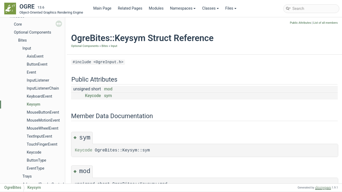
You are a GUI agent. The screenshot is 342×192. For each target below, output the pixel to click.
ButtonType (36, 160)
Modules (156, 8)
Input (26, 48)
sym (108, 95)
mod (108, 89)
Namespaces (183, 8)
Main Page (102, 8)
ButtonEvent (37, 64)
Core (18, 24)
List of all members (325, 23)
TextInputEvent (39, 136)
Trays (27, 176)
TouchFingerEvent (42, 144)
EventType (35, 168)
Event (31, 72)
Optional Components (32, 32)
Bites (22, 40)
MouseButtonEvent (43, 112)
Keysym (33, 104)
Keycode (34, 152)
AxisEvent (35, 56)
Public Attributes (300, 23)
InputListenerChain (43, 88)
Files (230, 8)
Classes (210, 8)
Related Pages (130, 8)
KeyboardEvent (39, 96)
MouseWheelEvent (42, 128)
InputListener (38, 80)
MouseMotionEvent (43, 120)
